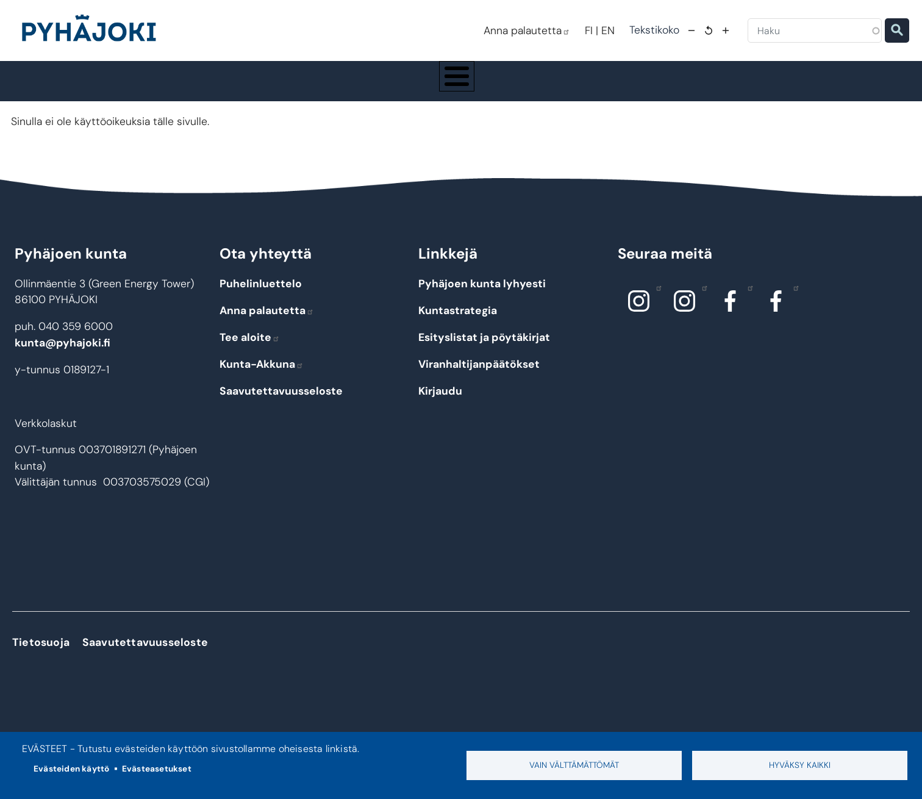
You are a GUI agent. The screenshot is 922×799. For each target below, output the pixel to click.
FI (589, 30)
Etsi (897, 30)
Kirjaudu (440, 402)
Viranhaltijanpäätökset (479, 375)
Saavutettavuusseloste (281, 402)
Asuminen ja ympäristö (251, 86)
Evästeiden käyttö (71, 769)
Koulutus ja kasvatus (371, 86)
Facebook (747, 299)
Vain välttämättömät (574, 765)
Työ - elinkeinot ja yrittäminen (741, 86)
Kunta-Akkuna (262, 375)
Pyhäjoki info (138, 86)
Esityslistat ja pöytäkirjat (484, 349)
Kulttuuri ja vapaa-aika (611, 86)
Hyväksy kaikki (800, 765)
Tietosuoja (41, 654)
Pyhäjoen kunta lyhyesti (482, 295)
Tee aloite (250, 349)
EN (608, 30)
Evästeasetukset (156, 769)
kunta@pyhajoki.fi (62, 353)
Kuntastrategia (457, 322)
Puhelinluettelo (261, 295)
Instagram (655, 299)
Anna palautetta (527, 30)
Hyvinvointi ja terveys (490, 86)
